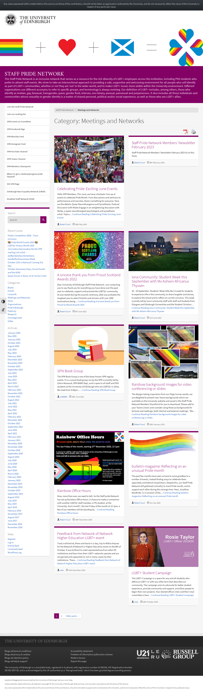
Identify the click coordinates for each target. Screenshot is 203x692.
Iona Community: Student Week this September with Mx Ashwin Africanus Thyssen (160, 281)
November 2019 (15, 487)
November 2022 (15, 393)
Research (12, 314)
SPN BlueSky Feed (15, 136)
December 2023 (15, 359)
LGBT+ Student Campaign (151, 572)
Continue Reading (98, 389)
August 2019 (13, 497)
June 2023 (12, 376)
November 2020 (15, 446)
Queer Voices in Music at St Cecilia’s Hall (27, 275)
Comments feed (15, 549)
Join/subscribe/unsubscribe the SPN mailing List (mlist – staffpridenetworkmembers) (25, 252)
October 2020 (14, 450)
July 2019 (12, 500)
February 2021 (14, 436)
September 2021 (15, 426)
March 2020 (13, 473)
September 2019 (15, 493)
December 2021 (15, 419)
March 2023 (13, 386)
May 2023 (12, 379)
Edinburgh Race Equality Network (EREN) (26, 191)
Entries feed (13, 545)
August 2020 (13, 456)
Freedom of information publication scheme (92, 654)
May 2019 (12, 503)
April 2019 (12, 507)
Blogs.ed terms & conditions (18, 651)
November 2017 (15, 513)
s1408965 (63, 396)
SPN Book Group (70, 370)
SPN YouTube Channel (17, 151)
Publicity (12, 311)
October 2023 (14, 366)
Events (11, 290)
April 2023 (12, 383)
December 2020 (15, 443)
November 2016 (15, 527)
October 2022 (14, 396)
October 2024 (14, 342)
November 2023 (15, 362)
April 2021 (12, 433)
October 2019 (14, 490)
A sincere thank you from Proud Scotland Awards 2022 (89, 277)
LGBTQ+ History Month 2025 (21, 245)
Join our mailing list (16, 114)
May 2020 (12, 466)
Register (12, 539)
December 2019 (15, 483)
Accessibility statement (82, 651)
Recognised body (74, 670)
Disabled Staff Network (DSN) (20, 199)
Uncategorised (15, 317)
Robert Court (65, 224)
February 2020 (14, 476)
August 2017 (13, 517)
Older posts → (73, 615)
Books (11, 287)
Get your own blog (65, 680)
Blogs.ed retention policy (17, 657)
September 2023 (15, 369)
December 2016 (15, 524)
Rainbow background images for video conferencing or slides (161, 386)
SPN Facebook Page (16, 129)
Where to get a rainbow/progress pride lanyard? (25, 175)
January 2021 (14, 440)
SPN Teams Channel (16, 159)
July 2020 (12, 460)
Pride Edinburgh (15, 307)
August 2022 (13, 399)
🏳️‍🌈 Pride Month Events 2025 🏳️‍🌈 (23, 242)
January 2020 (14, 480)
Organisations (14, 304)
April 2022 (12, 413)
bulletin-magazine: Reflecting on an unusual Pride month (159, 468)
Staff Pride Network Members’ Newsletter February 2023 (163, 145)
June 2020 (12, 463)
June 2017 (12, 520)
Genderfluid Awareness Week (21, 258)
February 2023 (14, 389)
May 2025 (12, 336)
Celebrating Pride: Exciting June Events (87, 188)
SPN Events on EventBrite (19, 121)
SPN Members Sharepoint (19, 166)
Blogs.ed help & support (16, 661)
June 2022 (12, 406)
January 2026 (14, 332)
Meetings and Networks (19, 297)
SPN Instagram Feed (16, 144)
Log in (11, 542)
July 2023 (12, 372)
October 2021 (14, 423)
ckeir (62, 570)
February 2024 (14, 356)
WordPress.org (15, 552)
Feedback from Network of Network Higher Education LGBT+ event (85, 535)
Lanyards (12, 294)
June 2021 (12, 429)
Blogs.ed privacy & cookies (17, 654)
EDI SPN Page (13, 184)
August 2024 (13, 346)
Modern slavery (78, 657)
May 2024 (12, 352)
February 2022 (14, 416)
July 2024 (12, 349)
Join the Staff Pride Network (20, 106)
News (10, 300)
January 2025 (14, 339)
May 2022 (12, 409)
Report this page (78, 661)
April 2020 (12, 470)
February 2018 (14, 510)
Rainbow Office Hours (74, 490)
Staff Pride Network (34, 74)
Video (10, 321)
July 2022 (12, 403)
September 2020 (15, 453)
